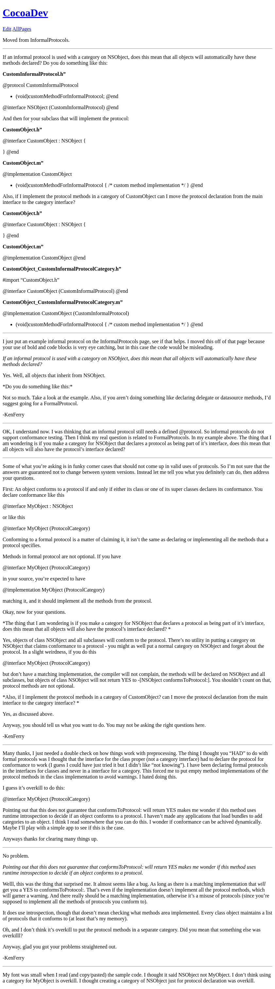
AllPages (21, 29)
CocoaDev (25, 13)
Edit (7, 29)
